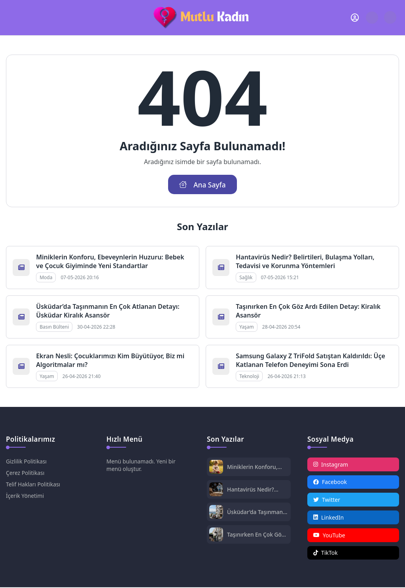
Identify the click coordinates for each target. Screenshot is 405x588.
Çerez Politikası (25, 472)
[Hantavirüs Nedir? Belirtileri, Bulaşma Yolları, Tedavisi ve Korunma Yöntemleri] (216, 490)
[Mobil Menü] (12, 17)
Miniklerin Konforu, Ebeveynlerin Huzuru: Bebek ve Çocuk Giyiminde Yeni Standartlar (110, 261)
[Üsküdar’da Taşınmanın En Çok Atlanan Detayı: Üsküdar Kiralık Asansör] (216, 512)
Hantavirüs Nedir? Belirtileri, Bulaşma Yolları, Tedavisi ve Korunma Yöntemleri (305, 261)
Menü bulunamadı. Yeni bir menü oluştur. (141, 465)
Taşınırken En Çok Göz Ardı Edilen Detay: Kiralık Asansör (256, 534)
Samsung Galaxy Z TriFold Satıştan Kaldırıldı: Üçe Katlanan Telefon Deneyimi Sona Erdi (310, 360)
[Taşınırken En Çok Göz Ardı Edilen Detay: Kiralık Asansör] (216, 535)
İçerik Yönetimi (25, 495)
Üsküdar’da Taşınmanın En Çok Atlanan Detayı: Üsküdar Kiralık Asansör (108, 311)
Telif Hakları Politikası (33, 484)
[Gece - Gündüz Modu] (390, 21)
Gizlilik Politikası (26, 461)
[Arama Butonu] (372, 17)
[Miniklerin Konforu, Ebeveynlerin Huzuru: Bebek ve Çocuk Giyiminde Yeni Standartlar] (216, 467)
